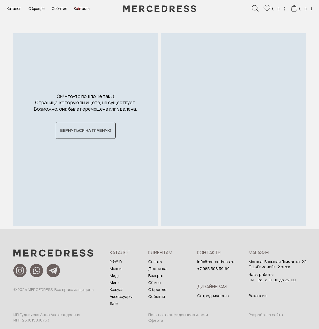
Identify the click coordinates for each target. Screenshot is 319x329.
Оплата (155, 261)
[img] (233, 129)
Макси (115, 268)
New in (116, 261)
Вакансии (258, 295)
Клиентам (160, 252)
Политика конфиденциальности (178, 314)
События (59, 8)
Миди (115, 275)
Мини (115, 282)
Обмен (154, 282)
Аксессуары (121, 296)
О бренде (36, 8)
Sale (114, 303)
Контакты (82, 8)
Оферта (155, 320)
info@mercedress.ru (215, 261)
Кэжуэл (116, 289)
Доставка (157, 268)
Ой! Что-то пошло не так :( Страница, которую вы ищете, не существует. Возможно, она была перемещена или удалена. (85, 102)
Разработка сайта (266, 314)
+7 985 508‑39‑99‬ (213, 268)
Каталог (14, 8)
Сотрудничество (213, 295)
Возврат (156, 275)
